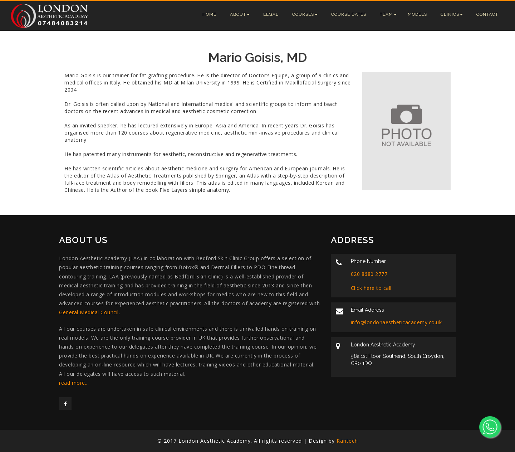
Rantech (347, 440)
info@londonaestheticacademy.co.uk (396, 322)
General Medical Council (89, 312)
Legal (271, 14)
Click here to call (371, 288)
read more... (74, 382)
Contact (487, 14)
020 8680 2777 (369, 274)
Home (209, 14)
